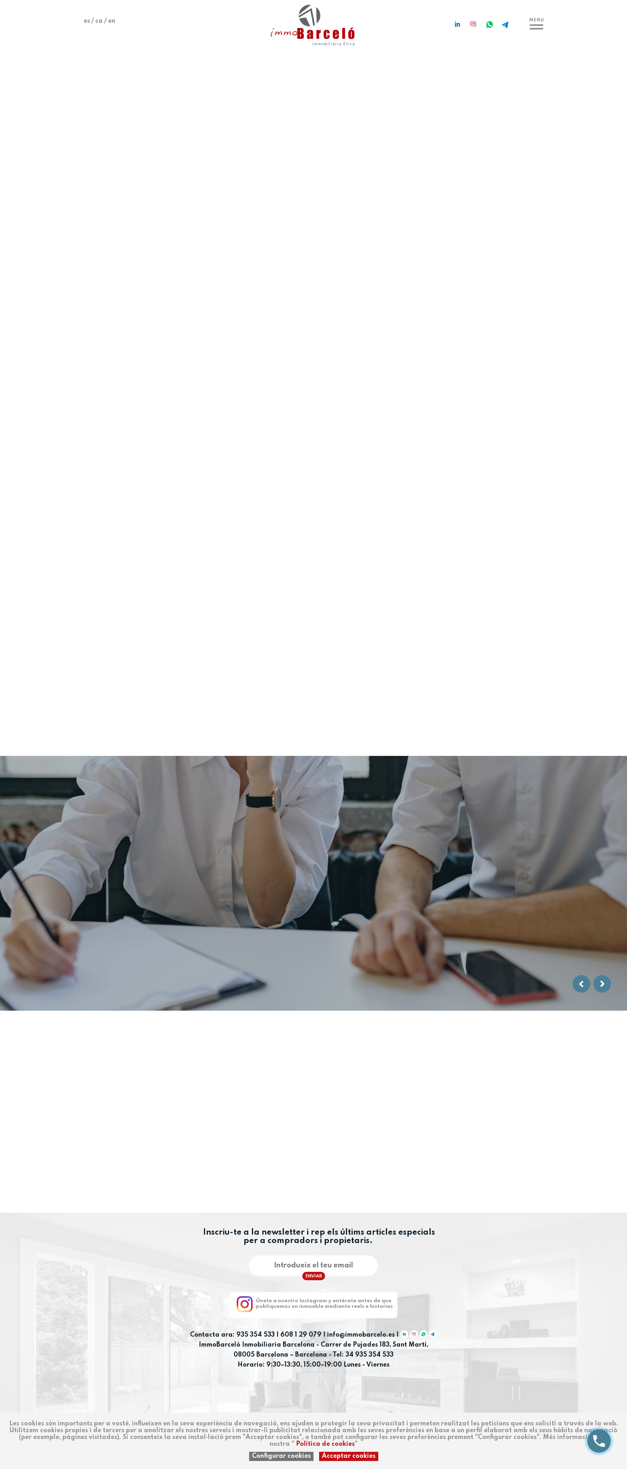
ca (99, 21)
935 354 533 (255, 1335)
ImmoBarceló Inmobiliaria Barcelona (257, 1345)
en (111, 21)
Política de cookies (325, 1444)
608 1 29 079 (300, 1335)
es (87, 21)
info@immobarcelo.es (361, 1335)
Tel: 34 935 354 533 (363, 1355)
